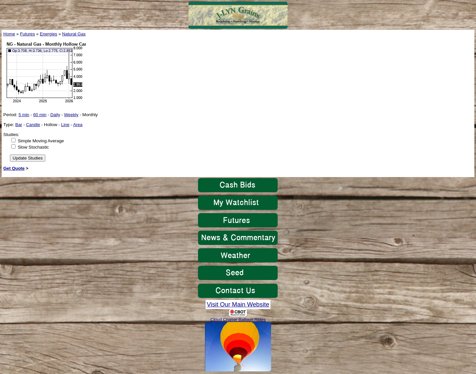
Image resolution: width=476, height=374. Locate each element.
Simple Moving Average (41, 140)
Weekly (71, 114)
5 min (24, 114)
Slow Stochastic (33, 147)
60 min (39, 114)
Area (77, 124)
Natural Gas (74, 33)
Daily (55, 114)
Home (9, 33)
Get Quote (13, 168)
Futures (27, 33)
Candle (33, 124)
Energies (48, 33)
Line (65, 124)
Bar (18, 124)
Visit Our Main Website (238, 304)
